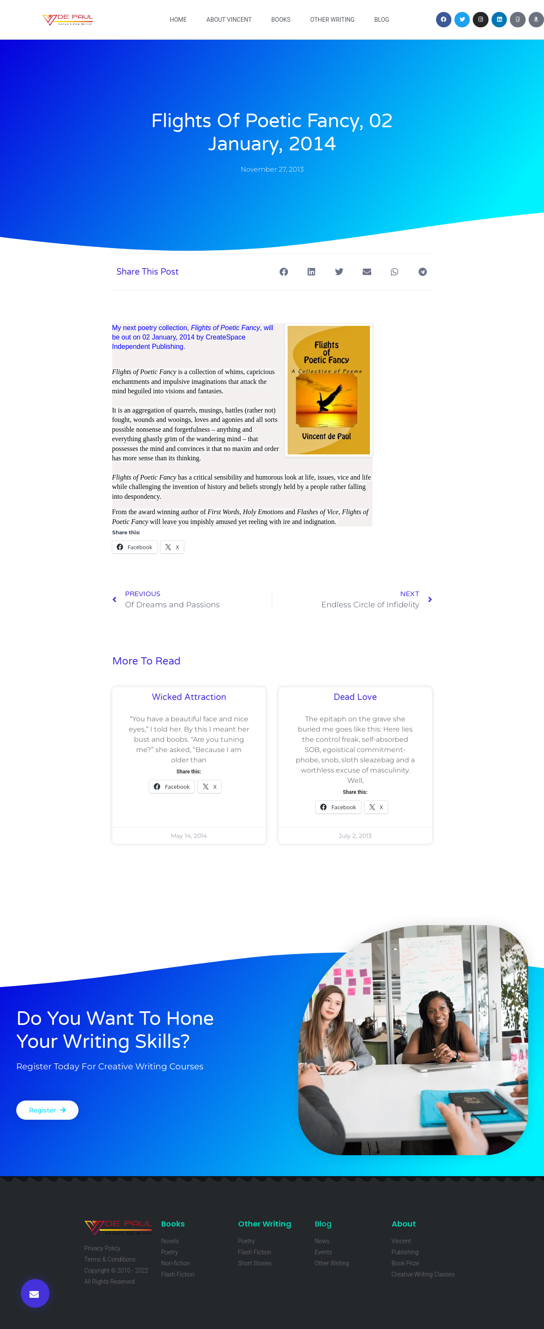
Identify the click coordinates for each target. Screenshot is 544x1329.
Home (178, 19)
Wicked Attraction (189, 697)
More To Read (146, 661)
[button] (35, 1293)
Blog (381, 19)
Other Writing (332, 19)
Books (281, 19)
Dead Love (355, 697)
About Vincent (229, 19)
